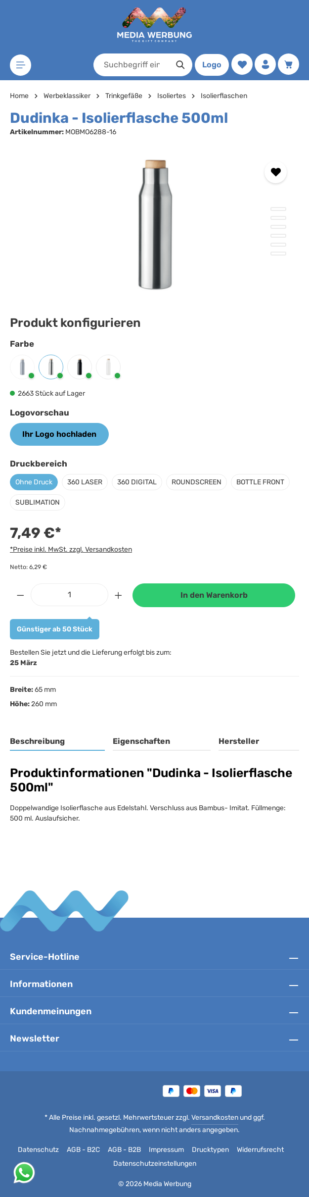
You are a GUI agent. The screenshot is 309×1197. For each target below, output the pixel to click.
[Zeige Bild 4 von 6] (278, 236)
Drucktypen (210, 1149)
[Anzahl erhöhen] (118, 594)
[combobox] (131, 64)
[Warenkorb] (288, 64)
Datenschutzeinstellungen (154, 1163)
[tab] (57, 742)
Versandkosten (214, 1117)
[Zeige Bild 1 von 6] (278, 209)
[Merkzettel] (242, 64)
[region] (154, 223)
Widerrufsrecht (260, 1149)
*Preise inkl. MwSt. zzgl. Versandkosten (71, 549)
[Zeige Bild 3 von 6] (278, 227)
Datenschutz (38, 1149)
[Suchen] (180, 64)
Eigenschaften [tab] (141, 741)
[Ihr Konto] (265, 64)
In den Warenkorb (214, 595)
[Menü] (20, 65)
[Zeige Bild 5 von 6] (278, 245)
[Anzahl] (69, 594)
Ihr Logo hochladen (59, 434)
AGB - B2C (83, 1149)
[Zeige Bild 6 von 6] (278, 254)
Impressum (166, 1149)
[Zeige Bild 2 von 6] (278, 218)
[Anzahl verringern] (20, 594)
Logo (211, 64)
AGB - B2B (124, 1149)
